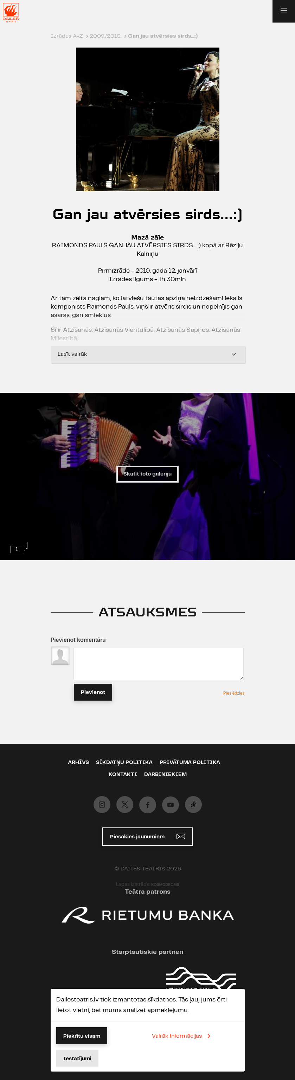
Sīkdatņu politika (124, 762)
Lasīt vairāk (148, 354)
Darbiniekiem (165, 774)
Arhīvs (78, 762)
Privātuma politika (190, 762)
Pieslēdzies (234, 693)
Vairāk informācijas (182, 1036)
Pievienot (93, 692)
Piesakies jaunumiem (147, 836)
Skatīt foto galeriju (147, 474)
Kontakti (123, 774)
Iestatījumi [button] (77, 1058)
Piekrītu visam (81, 1036)
